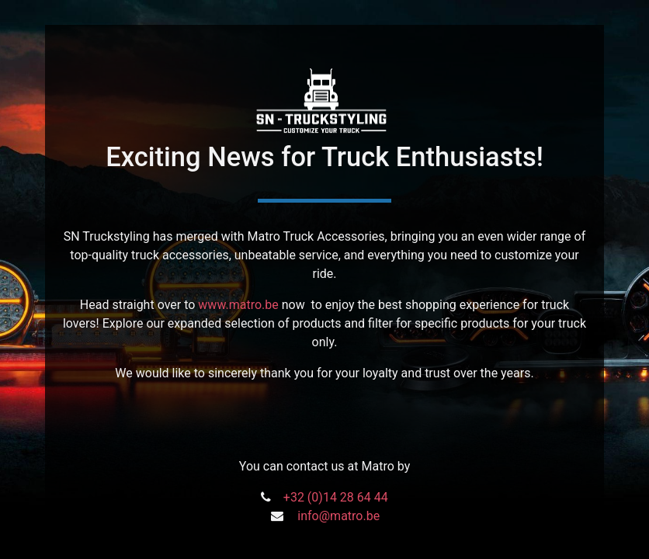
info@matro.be (338, 516)
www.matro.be (238, 304)
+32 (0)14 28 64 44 (335, 497)
